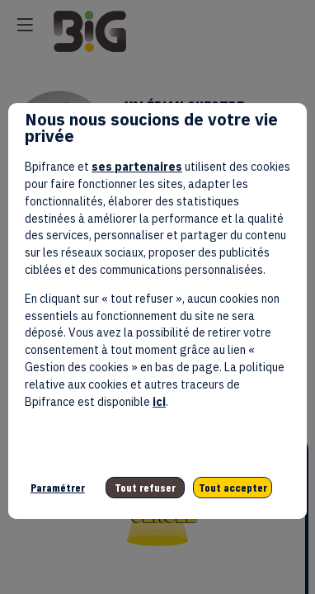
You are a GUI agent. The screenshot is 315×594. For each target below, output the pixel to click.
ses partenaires (137, 166)
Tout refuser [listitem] (145, 487)
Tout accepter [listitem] (233, 487)
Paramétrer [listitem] (58, 487)
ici (159, 401)
